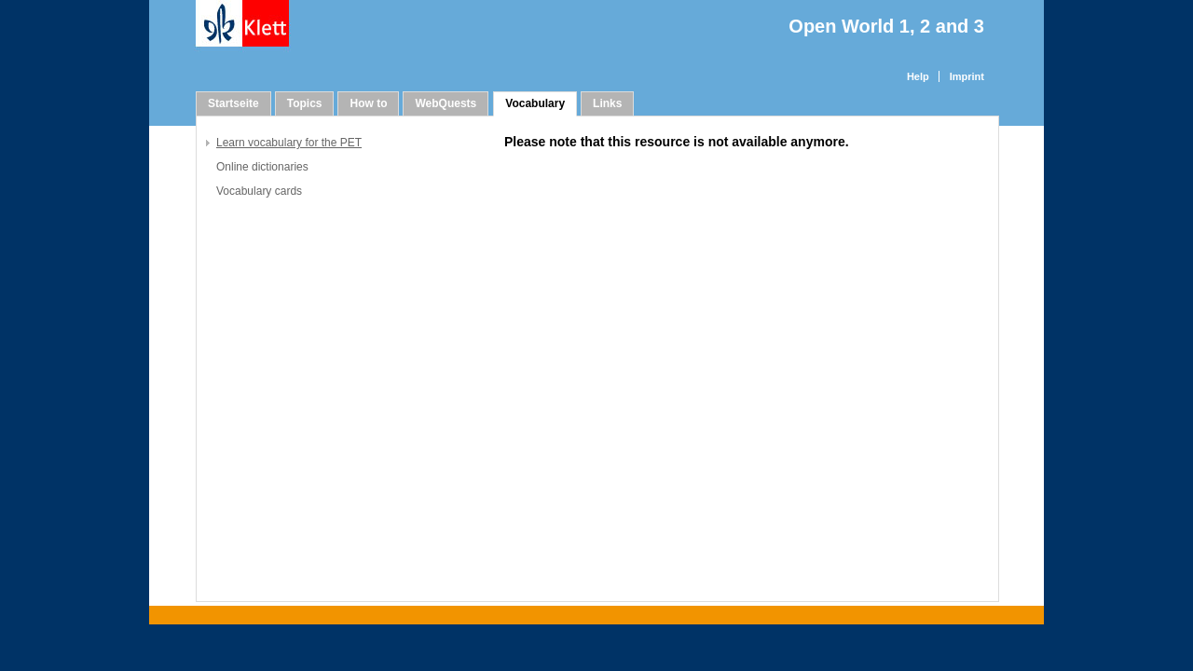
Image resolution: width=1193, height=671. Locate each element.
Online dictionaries (262, 166)
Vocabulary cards (259, 191)
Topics (304, 103)
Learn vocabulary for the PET (289, 142)
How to (368, 103)
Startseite (233, 103)
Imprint (967, 76)
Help (918, 76)
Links (607, 103)
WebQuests (445, 103)
